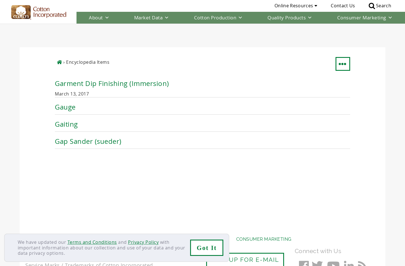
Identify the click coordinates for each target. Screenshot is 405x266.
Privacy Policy (143, 242)
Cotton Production (218, 18)
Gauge (65, 83)
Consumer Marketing (365, 18)
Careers (57, 227)
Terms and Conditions (92, 242)
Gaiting (66, 100)
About (99, 18)
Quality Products (289, 18)
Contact (34, 227)
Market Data (151, 18)
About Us (37, 216)
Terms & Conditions (116, 227)
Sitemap (80, 227)
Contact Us (343, 6)
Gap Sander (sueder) (88, 117)
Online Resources (295, 6)
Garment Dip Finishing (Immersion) (112, 59)
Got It (207, 247)
